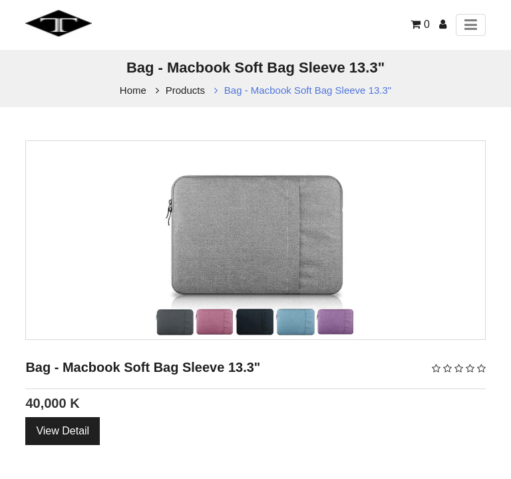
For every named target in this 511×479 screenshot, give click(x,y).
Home (133, 90)
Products (185, 90)
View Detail (62, 430)
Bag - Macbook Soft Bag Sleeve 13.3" (307, 90)
